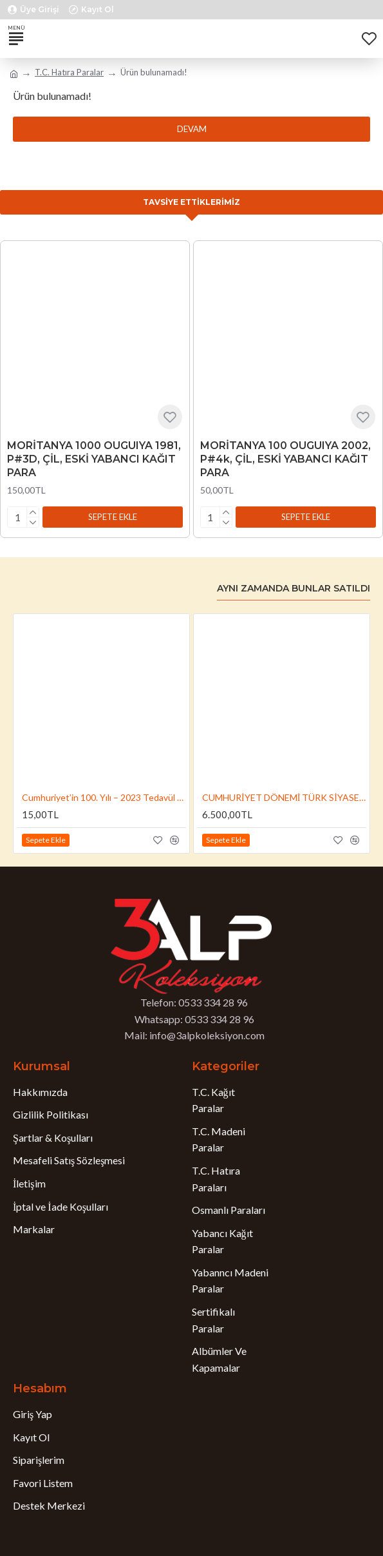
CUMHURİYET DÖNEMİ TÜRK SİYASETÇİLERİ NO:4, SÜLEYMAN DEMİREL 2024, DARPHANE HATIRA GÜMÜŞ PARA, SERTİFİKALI (284, 797)
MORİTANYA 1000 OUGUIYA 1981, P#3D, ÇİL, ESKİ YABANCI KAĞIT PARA (94, 459)
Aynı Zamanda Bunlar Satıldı (293, 588)
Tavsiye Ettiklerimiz (191, 202)
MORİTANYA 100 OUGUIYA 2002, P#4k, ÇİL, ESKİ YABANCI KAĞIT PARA (285, 459)
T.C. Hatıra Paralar (69, 72)
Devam (192, 129)
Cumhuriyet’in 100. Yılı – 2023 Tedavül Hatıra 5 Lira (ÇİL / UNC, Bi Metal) (104, 797)
